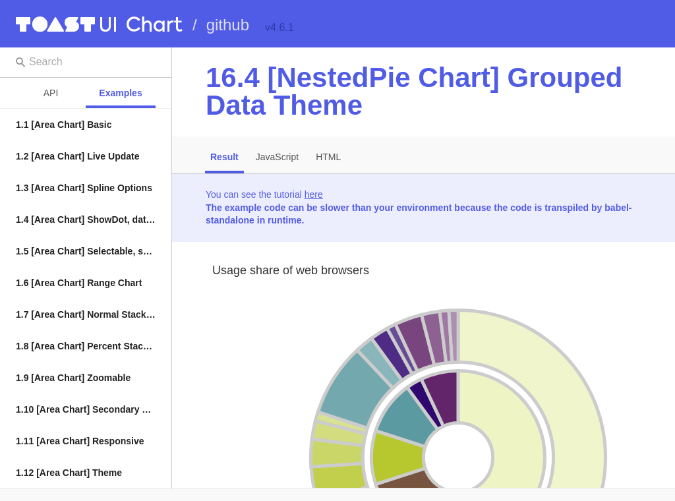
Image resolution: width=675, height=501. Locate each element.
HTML (328, 157)
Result (224, 157)
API (51, 93)
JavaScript (277, 157)
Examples (120, 93)
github (227, 25)
